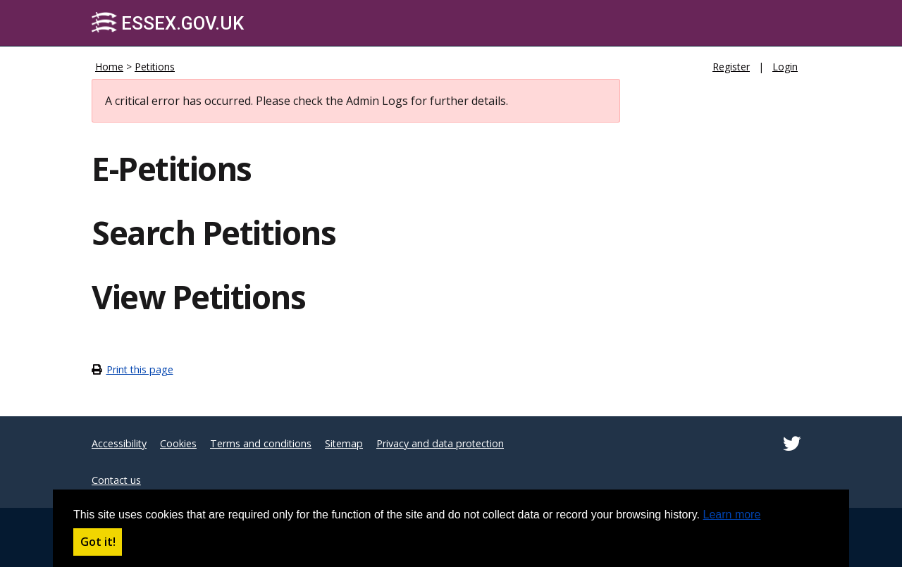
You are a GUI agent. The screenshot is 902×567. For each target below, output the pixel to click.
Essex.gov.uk (168, 23)
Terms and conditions (260, 443)
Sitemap (344, 443)
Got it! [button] (98, 541)
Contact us (116, 480)
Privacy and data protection (440, 443)
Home (109, 66)
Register (731, 66)
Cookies (178, 443)
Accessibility (119, 443)
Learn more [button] (732, 515)
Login (785, 66)
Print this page (139, 369)
